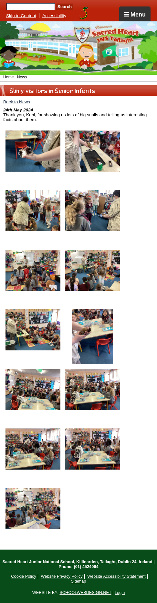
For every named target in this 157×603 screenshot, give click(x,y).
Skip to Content (21, 15)
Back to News (16, 101)
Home (8, 77)
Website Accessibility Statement (116, 576)
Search (65, 6)
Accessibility (54, 15)
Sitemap (78, 581)
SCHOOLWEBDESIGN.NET (85, 592)
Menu (135, 14)
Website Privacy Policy (61, 576)
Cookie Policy (23, 576)
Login (120, 592)
